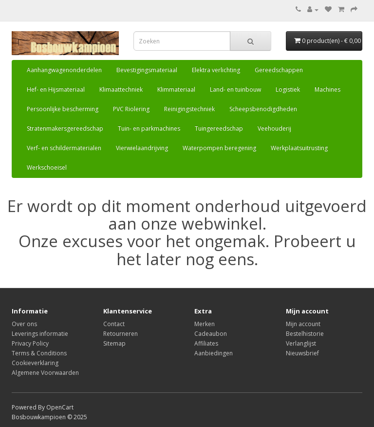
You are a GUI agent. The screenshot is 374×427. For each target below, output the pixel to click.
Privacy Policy (30, 343)
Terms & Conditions (39, 353)
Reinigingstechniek (189, 109)
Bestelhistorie (305, 334)
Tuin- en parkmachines (149, 128)
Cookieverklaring (35, 363)
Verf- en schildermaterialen (64, 148)
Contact (114, 324)
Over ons (24, 324)
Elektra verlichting (216, 70)
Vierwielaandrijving (142, 148)
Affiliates (206, 343)
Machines (327, 89)
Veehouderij (274, 128)
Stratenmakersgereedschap (65, 128)
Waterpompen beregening (219, 148)
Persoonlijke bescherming (62, 109)
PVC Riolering (131, 109)
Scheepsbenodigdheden (263, 109)
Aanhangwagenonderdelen (64, 70)
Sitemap (114, 343)
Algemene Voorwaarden (45, 373)
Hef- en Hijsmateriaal (56, 89)
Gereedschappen (279, 70)
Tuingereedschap (219, 128)
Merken (204, 324)
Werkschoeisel (47, 167)
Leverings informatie (40, 334)
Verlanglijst (301, 343)
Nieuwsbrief (302, 353)
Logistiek (288, 89)
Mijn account (303, 324)
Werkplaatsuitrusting (299, 148)
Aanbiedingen (213, 353)
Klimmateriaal (176, 89)
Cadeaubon (210, 334)
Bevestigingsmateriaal (146, 70)
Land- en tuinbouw (235, 89)
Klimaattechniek (121, 89)
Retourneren (120, 334)
